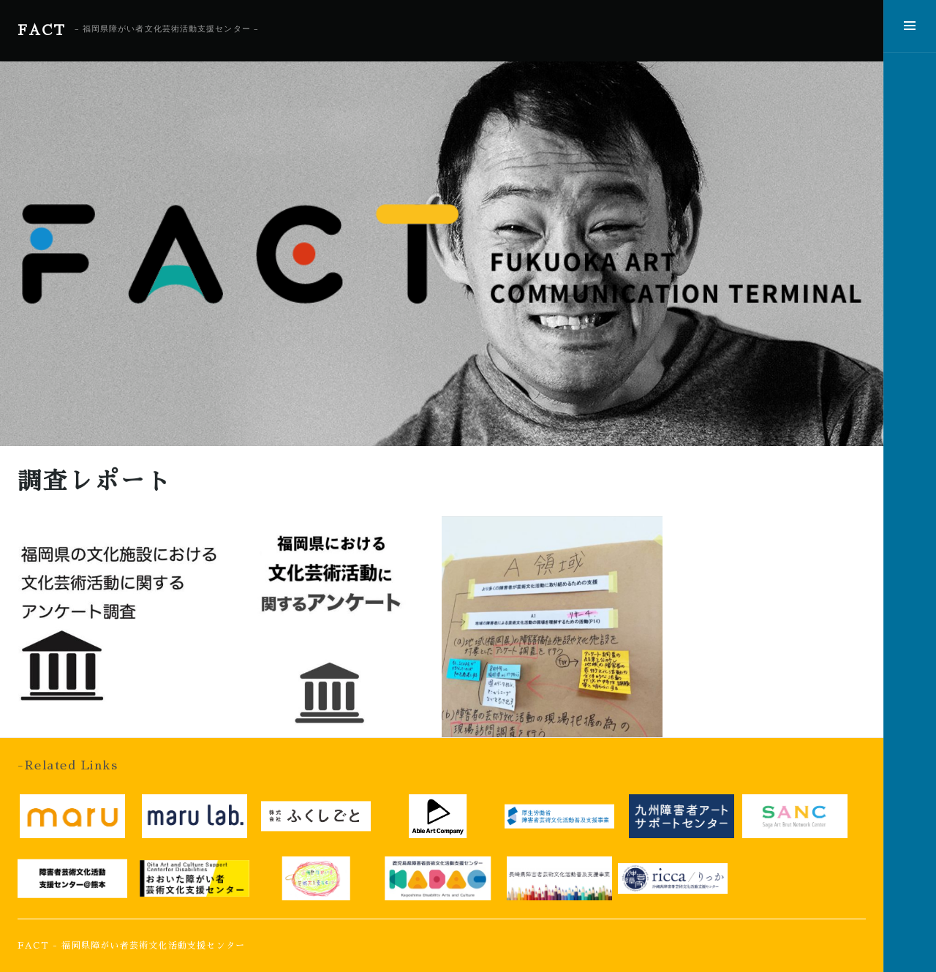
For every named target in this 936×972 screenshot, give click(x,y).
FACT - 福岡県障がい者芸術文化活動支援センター (131, 945)
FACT (42, 30)
